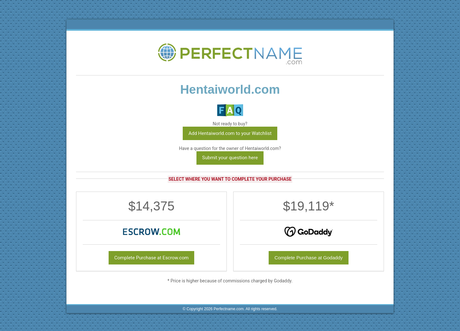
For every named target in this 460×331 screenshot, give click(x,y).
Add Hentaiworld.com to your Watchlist (230, 133)
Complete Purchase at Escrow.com (151, 258)
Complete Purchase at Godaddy (308, 257)
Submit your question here (230, 158)
